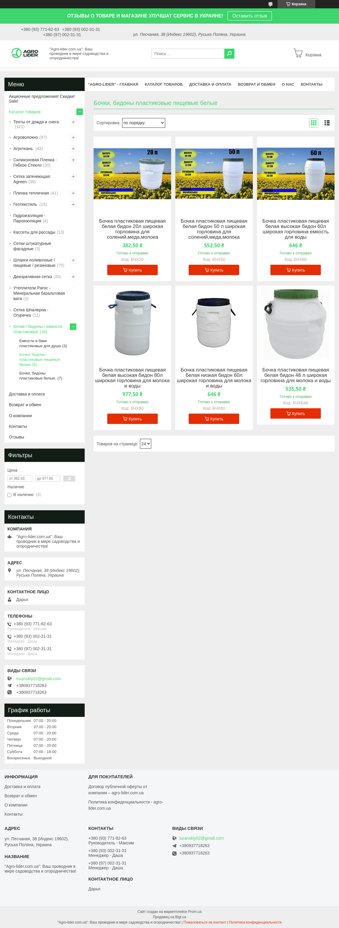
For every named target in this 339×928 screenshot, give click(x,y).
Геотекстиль (25, 204)
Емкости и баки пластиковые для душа (40, 343)
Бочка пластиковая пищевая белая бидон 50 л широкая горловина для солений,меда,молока (214, 229)
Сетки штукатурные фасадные (32, 246)
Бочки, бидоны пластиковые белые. (37, 375)
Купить (135, 270)
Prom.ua (194, 912)
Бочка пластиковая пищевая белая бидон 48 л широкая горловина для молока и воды (296, 375)
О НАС (288, 84)
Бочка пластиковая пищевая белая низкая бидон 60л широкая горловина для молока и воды (214, 378)
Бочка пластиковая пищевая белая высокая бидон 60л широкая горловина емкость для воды (295, 229)
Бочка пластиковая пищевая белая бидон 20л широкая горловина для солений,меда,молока (132, 229)
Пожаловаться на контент (205, 922)
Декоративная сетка (32, 276)
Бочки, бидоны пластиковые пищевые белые (39, 359)
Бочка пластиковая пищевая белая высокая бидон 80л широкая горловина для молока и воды (132, 378)
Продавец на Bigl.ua (169, 917)
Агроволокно (25, 137)
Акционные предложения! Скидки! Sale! (42, 98)
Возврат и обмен (25, 404)
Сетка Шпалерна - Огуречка (30, 312)
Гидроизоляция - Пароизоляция (29, 218)
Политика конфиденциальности (255, 922)
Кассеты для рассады (34, 232)
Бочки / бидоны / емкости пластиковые (37, 329)
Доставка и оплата (27, 394)
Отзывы (16, 437)
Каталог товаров (25, 111)
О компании (20, 415)
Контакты (18, 426)
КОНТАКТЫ (311, 84)
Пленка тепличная (31, 193)
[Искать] (229, 54)
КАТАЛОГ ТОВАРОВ (163, 84)
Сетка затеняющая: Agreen (32, 179)
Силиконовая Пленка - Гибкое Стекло (35, 162)
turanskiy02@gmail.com (38, 678)
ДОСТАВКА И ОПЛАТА (210, 84)
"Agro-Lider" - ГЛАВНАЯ (113, 84)
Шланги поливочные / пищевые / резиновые (34, 263)
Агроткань (23, 148)
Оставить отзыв (249, 15)
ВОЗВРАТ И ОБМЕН (256, 84)
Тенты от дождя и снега (36, 121)
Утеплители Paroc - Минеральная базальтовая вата (39, 293)
